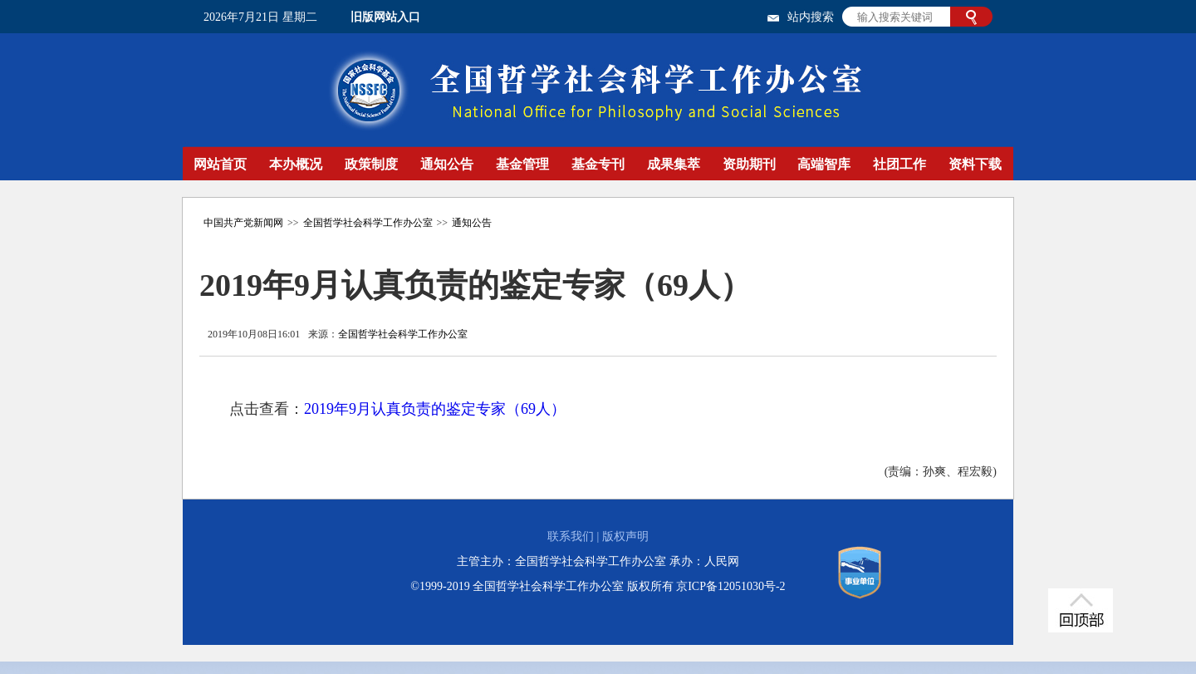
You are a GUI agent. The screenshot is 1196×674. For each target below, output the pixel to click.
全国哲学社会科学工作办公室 (368, 223)
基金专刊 (598, 164)
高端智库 (823, 164)
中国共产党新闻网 (243, 223)
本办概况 (295, 164)
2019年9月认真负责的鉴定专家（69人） (435, 409)
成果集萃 (673, 164)
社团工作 (899, 164)
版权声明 (625, 536)
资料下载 (975, 164)
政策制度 (371, 164)
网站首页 (220, 164)
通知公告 (446, 164)
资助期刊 (749, 164)
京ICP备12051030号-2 (730, 586)
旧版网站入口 (385, 17)
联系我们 (570, 536)
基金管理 (522, 164)
